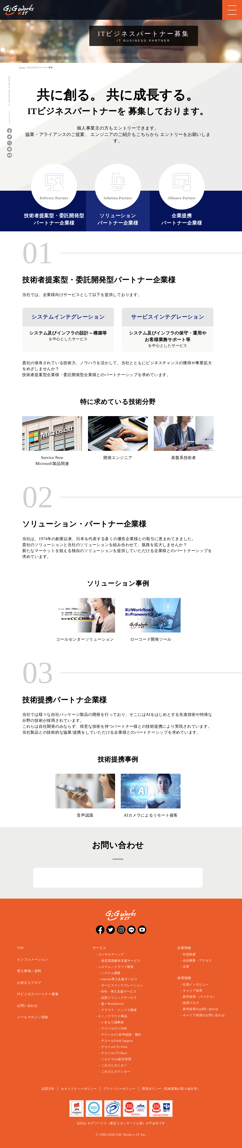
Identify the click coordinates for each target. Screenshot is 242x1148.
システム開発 (111, 973)
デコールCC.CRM (114, 1028)
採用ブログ (191, 1003)
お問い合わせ (27, 1005)
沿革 (186, 966)
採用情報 (184, 978)
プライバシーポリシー (119, 1088)
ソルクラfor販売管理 (116, 1059)
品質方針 (48, 1088)
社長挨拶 (189, 954)
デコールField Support (117, 1040)
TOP (20, 948)
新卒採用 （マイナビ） (199, 996)
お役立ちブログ (29, 982)
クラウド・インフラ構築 (119, 1010)
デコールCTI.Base (114, 1053)
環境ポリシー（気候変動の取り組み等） (171, 1088)
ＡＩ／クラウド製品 (112, 1016)
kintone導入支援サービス (119, 979)
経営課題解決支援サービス (120, 960)
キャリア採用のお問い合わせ (204, 1015)
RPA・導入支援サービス (119, 991)
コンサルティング (111, 954)
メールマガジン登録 (32, 1017)
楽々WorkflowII (112, 1003)
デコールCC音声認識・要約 (121, 1034)
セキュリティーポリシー (79, 1088)
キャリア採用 (192, 990)
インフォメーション (32, 959)
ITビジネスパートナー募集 (38, 994)
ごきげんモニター (114, 1065)
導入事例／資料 (29, 971)
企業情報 (184, 948)
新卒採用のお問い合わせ (200, 1009)
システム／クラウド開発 (116, 967)
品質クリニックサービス (119, 997)
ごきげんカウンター (115, 1071)
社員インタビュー (196, 984)
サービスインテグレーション (122, 985)
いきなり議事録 (112, 1022)
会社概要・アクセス (197, 960)
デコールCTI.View (114, 1047)
